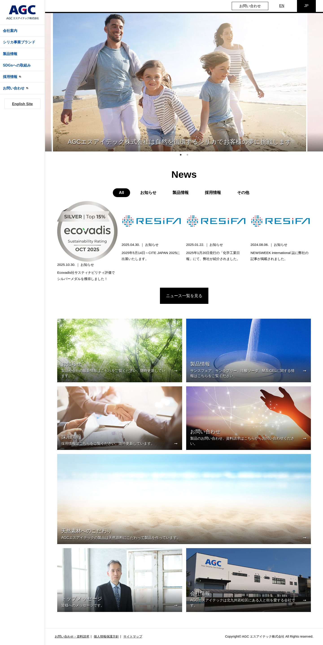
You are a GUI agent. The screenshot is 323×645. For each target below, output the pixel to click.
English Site (22, 104)
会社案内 (10, 31)
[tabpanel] (179, 82)
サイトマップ (132, 636)
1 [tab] (181, 155)
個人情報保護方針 (106, 636)
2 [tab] (187, 155)
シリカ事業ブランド (19, 42)
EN (281, 6)
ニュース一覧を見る (184, 296)
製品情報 (10, 54)
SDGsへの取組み (17, 65)
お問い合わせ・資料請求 (72, 636)
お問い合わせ (250, 6)
